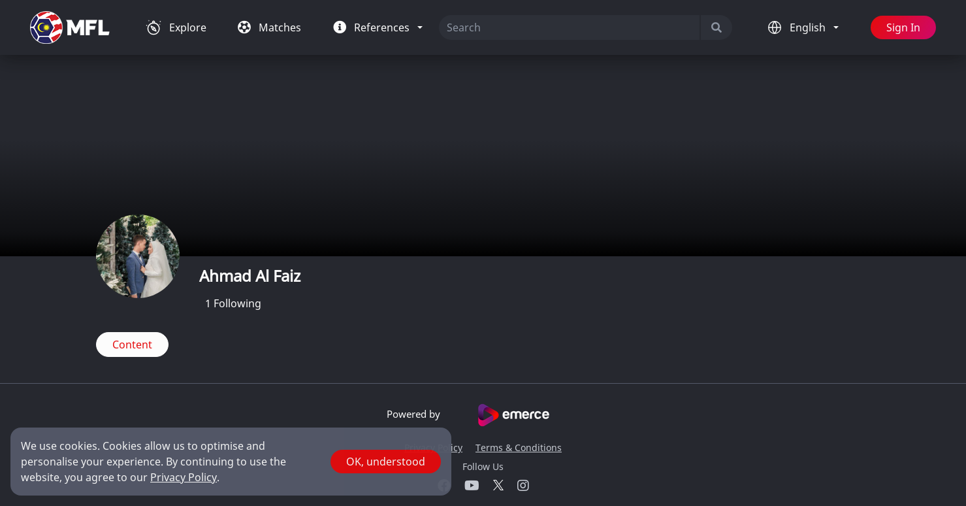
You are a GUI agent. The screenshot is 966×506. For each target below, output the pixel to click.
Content (132, 344)
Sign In (903, 27)
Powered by (483, 415)
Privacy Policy (183, 477)
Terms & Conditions (518, 447)
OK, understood (385, 461)
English (809, 27)
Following (233, 303)
